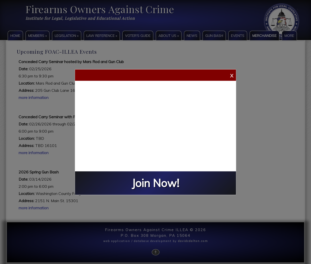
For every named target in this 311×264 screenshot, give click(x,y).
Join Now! (155, 183)
